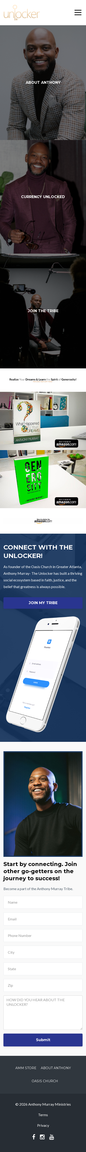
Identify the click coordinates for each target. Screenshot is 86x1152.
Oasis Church (45, 1081)
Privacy (43, 1125)
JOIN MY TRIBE (43, 603)
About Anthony (56, 1068)
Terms (43, 1115)
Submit (43, 1040)
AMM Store (25, 1068)
